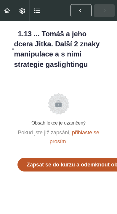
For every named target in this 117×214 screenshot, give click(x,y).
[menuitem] (22, 10)
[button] (7, 10)
